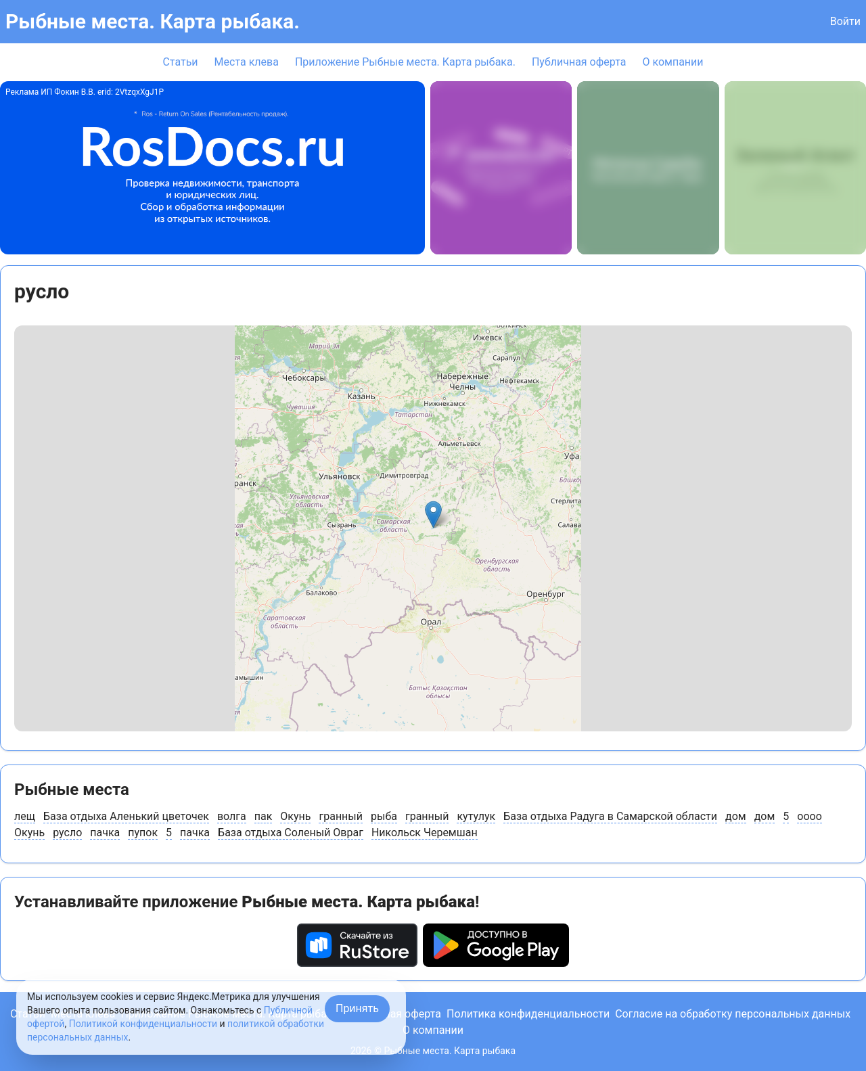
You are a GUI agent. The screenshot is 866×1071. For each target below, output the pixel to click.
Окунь (295, 816)
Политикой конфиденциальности (143, 1023)
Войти (845, 21)
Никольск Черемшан (424, 832)
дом (735, 816)
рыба (384, 816)
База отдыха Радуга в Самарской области (610, 816)
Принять (357, 1008)
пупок (143, 832)
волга (231, 816)
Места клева (246, 61)
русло (67, 832)
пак (263, 816)
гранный (341, 816)
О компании (672, 61)
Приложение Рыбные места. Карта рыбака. (405, 61)
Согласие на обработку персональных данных (732, 1013)
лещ (24, 816)
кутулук (476, 816)
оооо (809, 816)
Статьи (180, 61)
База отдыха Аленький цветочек (126, 816)
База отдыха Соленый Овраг (290, 832)
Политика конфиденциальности (528, 1013)
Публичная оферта (579, 61)
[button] (433, 514)
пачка (105, 832)
